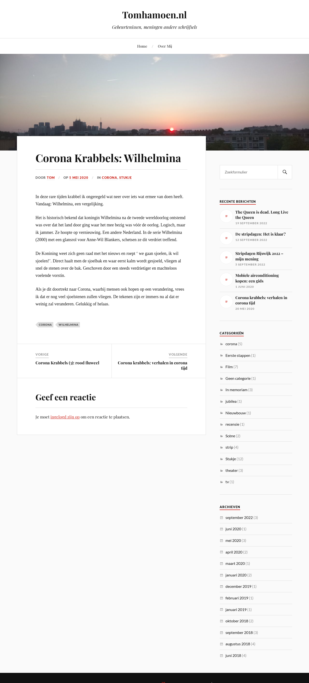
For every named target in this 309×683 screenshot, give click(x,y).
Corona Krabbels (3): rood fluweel (67, 362)
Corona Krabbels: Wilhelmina (108, 158)
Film (229, 366)
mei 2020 (233, 540)
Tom (51, 178)
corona (109, 178)
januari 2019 (235, 609)
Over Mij (165, 46)
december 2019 (238, 586)
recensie (232, 424)
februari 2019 (236, 598)
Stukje (125, 178)
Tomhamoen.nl (154, 14)
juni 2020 (233, 528)
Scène (230, 435)
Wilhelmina (68, 324)
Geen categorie (238, 378)
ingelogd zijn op (65, 416)
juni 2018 (233, 655)
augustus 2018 (237, 643)
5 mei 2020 (78, 178)
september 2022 (239, 517)
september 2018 (239, 632)
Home (142, 46)
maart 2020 (235, 563)
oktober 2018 (236, 620)
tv (227, 481)
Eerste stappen (237, 355)
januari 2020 (235, 575)
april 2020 (233, 552)
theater (231, 470)
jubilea (231, 401)
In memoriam (236, 389)
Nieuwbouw (235, 412)
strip (229, 447)
